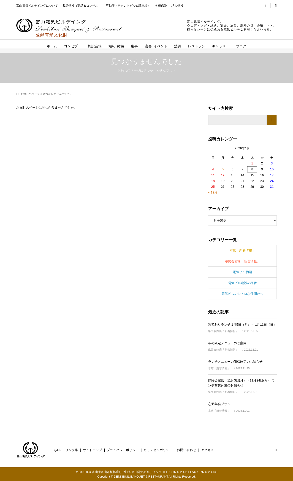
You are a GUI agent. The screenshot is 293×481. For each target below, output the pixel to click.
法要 (177, 46)
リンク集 (71, 450)
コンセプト (72, 46)
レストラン (196, 46)
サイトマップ (92, 450)
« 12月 (212, 192)
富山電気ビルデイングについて (37, 5)
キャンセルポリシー (158, 450)
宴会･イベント (156, 46)
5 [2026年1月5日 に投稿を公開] (223, 169)
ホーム (52, 46)
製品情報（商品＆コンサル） (81, 5)
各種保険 (161, 5)
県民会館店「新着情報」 (242, 261)
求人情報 (177, 5)
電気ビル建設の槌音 (242, 283)
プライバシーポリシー (123, 450)
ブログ (241, 46)
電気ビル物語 (242, 272)
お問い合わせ (186, 450)
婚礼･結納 (116, 46)
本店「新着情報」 (242, 250)
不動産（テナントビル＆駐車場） (128, 5)
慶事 (134, 46)
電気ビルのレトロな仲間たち (242, 294)
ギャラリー (220, 46)
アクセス (207, 450)
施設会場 (95, 46)
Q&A (57, 450)
